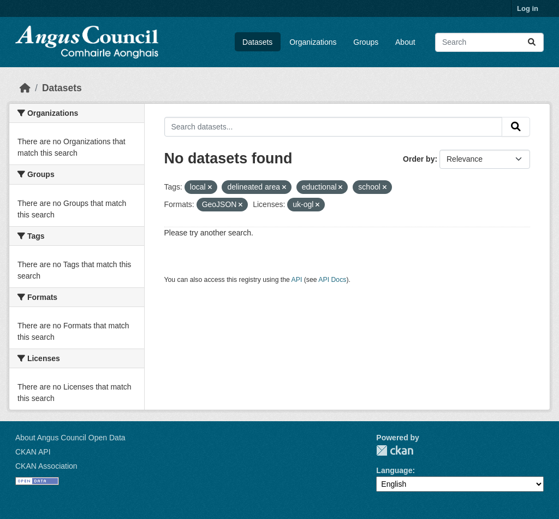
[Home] (25, 87)
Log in (527, 8)
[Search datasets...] (489, 42)
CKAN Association (46, 466)
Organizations (312, 42)
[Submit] (532, 42)
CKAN (394, 450)
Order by (419, 159)
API (297, 280)
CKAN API (33, 451)
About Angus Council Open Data (70, 437)
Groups (365, 42)
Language (394, 470)
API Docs (332, 280)
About (405, 42)
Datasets (257, 42)
